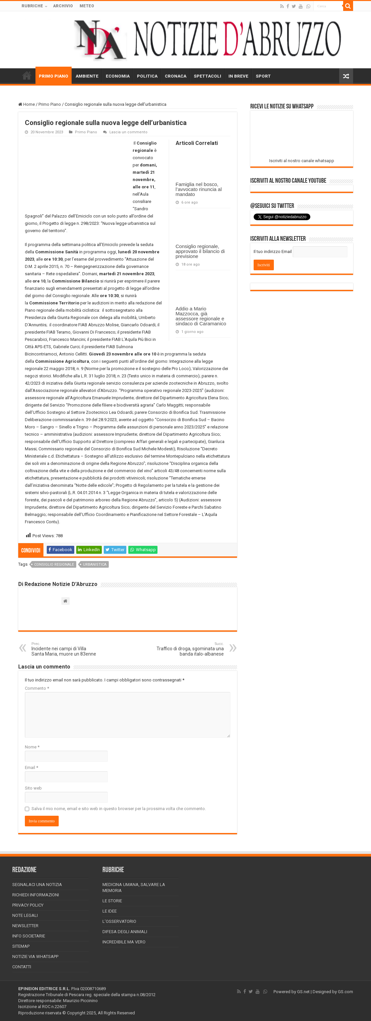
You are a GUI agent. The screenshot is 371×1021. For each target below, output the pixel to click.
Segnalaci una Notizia (37, 884)
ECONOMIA (118, 76)
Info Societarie (28, 935)
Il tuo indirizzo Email (273, 251)
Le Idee (109, 911)
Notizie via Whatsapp (35, 956)
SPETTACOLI (207, 76)
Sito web (33, 788)
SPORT (263, 76)
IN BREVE (238, 76)
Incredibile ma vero (124, 941)
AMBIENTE (87, 76)
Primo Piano (49, 104)
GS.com (345, 991)
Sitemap (21, 946)
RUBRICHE (32, 6)
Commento (37, 688)
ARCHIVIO (63, 6)
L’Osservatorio (119, 921)
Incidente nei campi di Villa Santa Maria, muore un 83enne (65, 649)
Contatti (21, 966)
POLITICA (147, 76)
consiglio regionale (54, 564)
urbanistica (94, 564)
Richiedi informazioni (35, 894)
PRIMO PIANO (53, 76)
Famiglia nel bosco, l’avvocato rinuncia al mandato (199, 189)
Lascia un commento (128, 132)
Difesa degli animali (124, 931)
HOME (26, 75)
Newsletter (25, 925)
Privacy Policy (27, 905)
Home (26, 104)
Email (31, 767)
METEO (87, 6)
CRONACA (175, 76)
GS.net (303, 991)
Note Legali (25, 915)
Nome (32, 746)
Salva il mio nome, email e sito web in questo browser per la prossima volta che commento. (118, 808)
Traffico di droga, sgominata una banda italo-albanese (190, 649)
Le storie (112, 900)
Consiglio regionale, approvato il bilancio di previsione (200, 251)
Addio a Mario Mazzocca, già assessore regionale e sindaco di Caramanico (201, 316)
